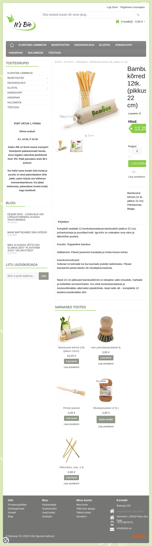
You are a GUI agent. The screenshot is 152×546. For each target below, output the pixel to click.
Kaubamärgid (49, 504)
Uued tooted (48, 512)
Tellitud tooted (83, 512)
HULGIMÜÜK (35, 52)
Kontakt (12, 512)
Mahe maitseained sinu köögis (27, 233)
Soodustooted (49, 508)
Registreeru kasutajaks (132, 7)
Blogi (10, 516)
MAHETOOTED (60, 44)
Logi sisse (112, 7)
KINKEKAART (123, 44)
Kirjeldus (63, 221)
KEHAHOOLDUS (84, 44)
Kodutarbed (82, 62)
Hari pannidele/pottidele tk (105, 347)
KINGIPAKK (16, 52)
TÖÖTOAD (54, 52)
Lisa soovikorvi (136, 176)
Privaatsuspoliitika (17, 504)
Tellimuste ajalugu (85, 508)
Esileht (58, 62)
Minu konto (82, 504)
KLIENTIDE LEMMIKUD (32, 44)
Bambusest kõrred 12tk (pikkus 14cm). (71, 349)
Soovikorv (81, 516)
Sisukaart (47, 516)
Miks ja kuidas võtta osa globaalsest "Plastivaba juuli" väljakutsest (27, 249)
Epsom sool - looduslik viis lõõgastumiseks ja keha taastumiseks (27, 218)
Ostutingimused (16, 508)
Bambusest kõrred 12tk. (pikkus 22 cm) (109, 62)
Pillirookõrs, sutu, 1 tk (71, 467)
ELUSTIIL (104, 44)
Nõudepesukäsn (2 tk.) (106, 408)
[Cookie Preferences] (5, 540)
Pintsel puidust (71, 408)
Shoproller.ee (139, 536)
